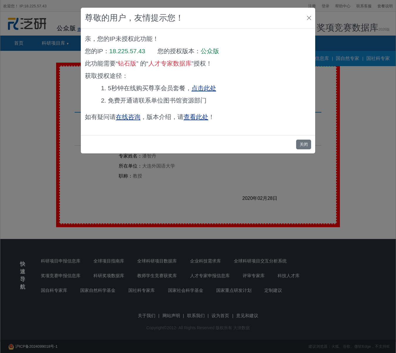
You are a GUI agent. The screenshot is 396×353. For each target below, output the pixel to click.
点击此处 (204, 88)
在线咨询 (128, 116)
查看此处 (196, 116)
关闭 (304, 144)
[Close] (309, 18)
